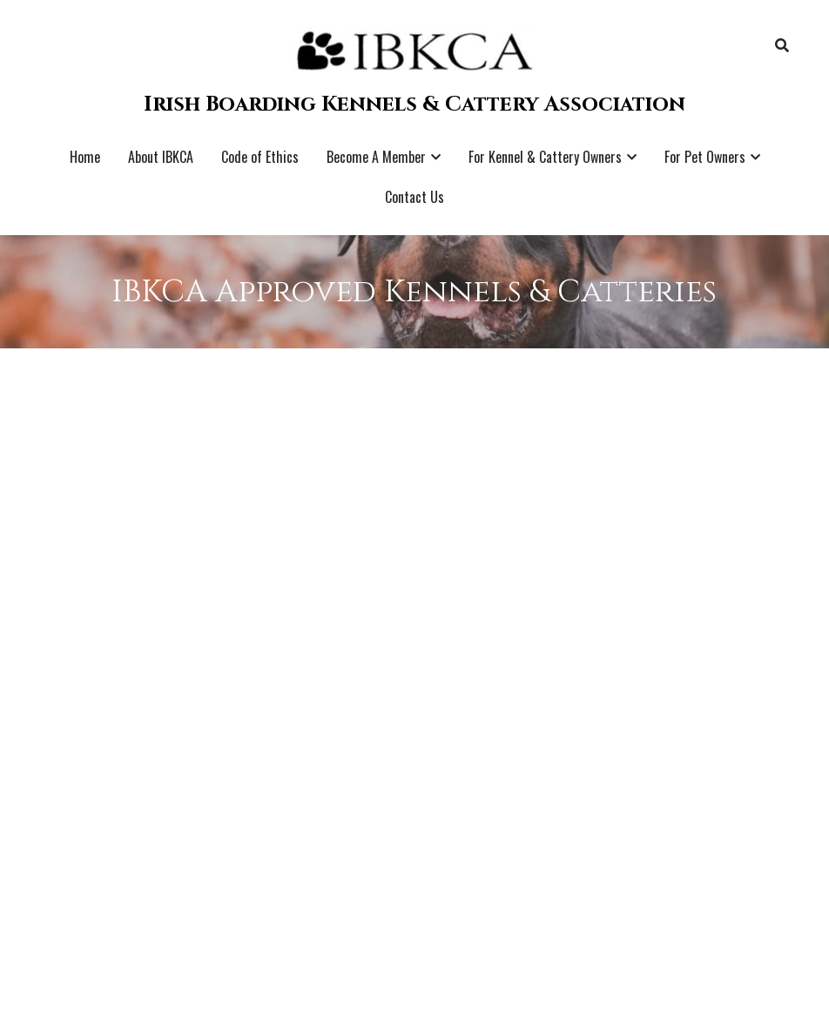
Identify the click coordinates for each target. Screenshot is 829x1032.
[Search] (782, 45)
